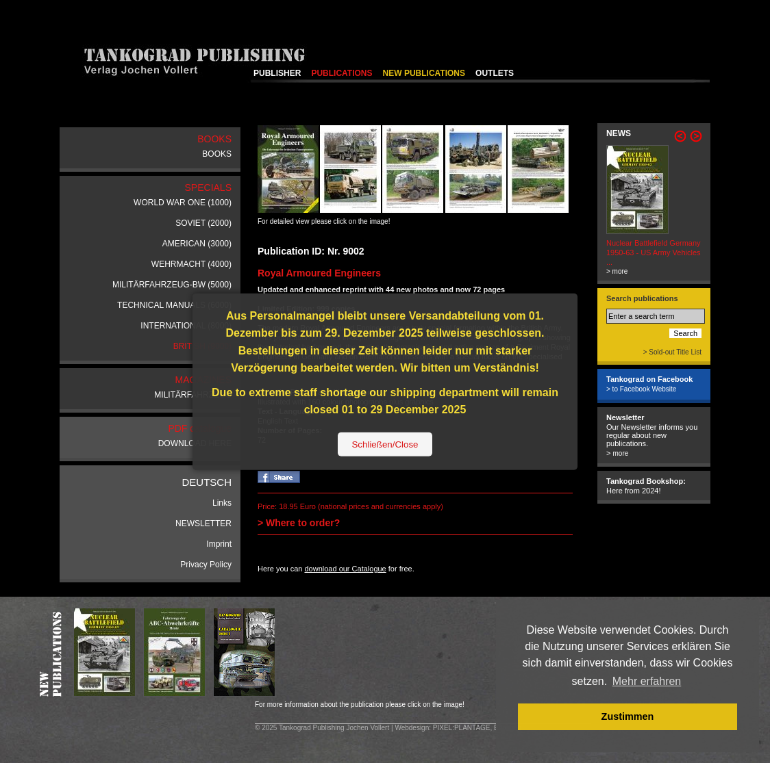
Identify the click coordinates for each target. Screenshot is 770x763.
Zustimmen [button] (627, 716)
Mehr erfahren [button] (647, 681)
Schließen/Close (384, 444)
